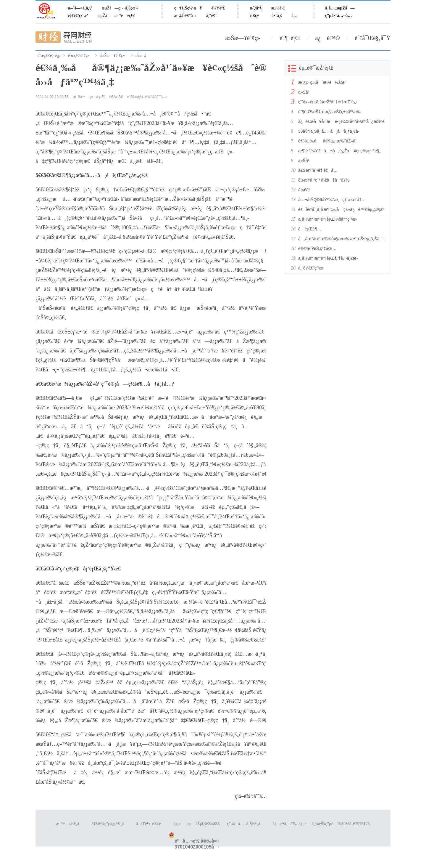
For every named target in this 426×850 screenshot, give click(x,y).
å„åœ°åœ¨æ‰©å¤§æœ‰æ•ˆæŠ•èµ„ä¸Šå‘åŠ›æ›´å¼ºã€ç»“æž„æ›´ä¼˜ (339, 238)
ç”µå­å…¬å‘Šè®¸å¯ (246, 824)
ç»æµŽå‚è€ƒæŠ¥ (106, 97)
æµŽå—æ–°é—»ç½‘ (116, 15)
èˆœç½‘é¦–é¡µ (49, 55)
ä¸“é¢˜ (211, 15)
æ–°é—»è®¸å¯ (70, 824)
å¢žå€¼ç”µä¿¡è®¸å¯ (110, 824)
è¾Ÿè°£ (218, 8)
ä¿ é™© (327, 38)
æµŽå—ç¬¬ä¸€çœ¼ (120, 8)
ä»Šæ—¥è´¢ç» (245, 38)
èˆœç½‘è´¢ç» (80, 55)
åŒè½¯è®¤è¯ (151, 824)
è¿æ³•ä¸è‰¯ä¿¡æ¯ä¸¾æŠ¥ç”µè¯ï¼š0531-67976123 (321, 824)
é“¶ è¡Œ (290, 38)
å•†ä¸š (277, 15)
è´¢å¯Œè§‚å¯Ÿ (372, 38)
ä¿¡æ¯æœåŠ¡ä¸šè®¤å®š (196, 824)
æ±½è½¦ (278, 8)
